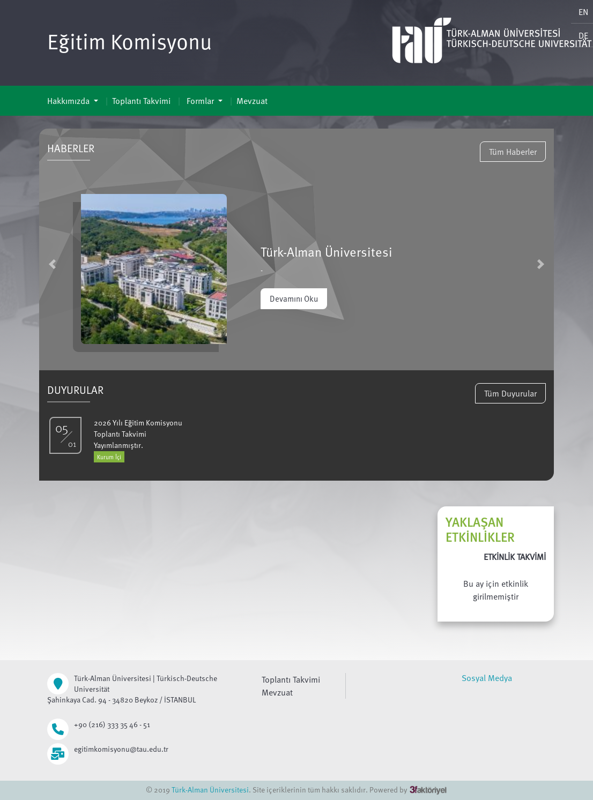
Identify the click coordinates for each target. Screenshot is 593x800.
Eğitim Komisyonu (129, 41)
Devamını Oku (294, 298)
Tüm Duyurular (510, 393)
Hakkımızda (69, 100)
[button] (52, 263)
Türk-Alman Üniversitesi (210, 789)
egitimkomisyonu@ (105, 748)
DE (583, 35)
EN (583, 11)
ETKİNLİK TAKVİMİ (515, 556)
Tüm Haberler (513, 151)
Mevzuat (252, 100)
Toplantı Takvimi (141, 100)
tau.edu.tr (152, 748)
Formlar (200, 100)
